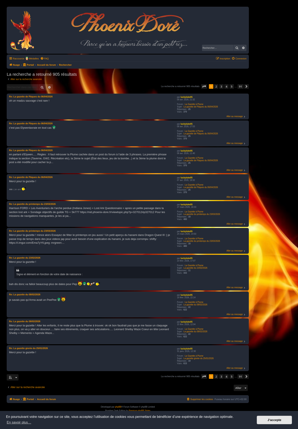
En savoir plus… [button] (19, 422)
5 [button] (231, 86)
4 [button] (226, 86)
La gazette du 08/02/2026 (195, 304)
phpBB (118, 407)
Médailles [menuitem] (34, 58)
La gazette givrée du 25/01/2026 (198, 358)
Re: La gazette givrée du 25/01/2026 (28, 348)
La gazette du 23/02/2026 (195, 268)
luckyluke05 (187, 97)
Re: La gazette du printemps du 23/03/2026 (32, 204)
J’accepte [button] (274, 420)
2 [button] (216, 86)
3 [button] (221, 86)
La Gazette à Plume (194, 104)
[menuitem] (44, 58)
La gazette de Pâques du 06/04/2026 (200, 107)
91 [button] (240, 86)
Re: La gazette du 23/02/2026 (24, 257)
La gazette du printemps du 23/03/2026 (201, 214)
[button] (204, 86)
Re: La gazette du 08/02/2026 (24, 294)
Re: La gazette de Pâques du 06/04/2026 (31, 96)
